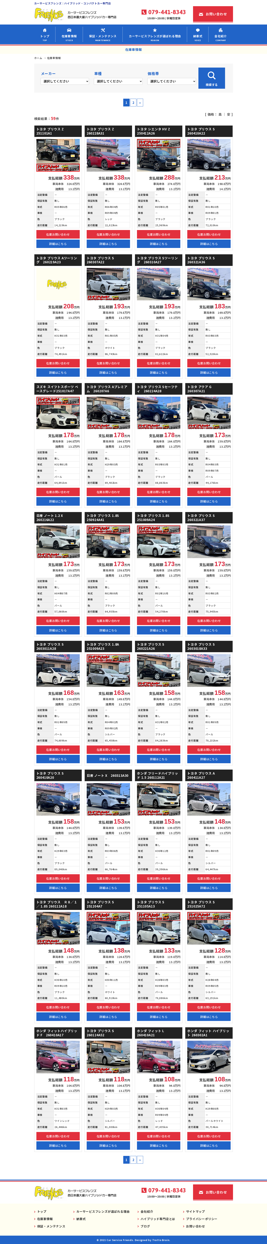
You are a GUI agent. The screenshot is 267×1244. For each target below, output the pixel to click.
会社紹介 (221, 38)
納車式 (197, 38)
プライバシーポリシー (201, 1219)
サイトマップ (195, 1211)
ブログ (145, 1226)
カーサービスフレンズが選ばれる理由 (155, 38)
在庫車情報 (69, 38)
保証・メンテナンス (103, 38)
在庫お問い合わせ (58, 234)
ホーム (38, 58)
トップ (44, 38)
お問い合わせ (216, 13)
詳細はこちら (58, 244)
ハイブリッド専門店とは (158, 1219)
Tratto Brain (161, 1240)
